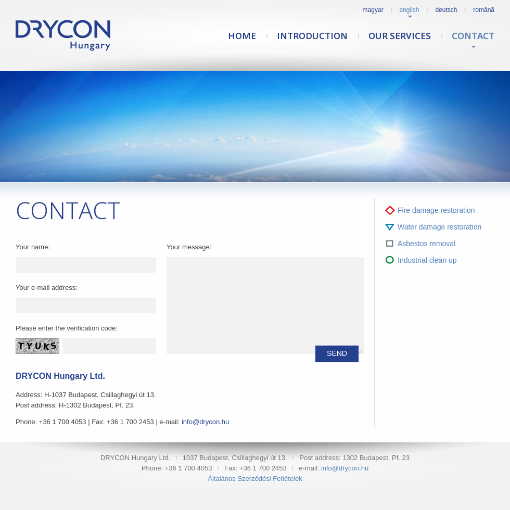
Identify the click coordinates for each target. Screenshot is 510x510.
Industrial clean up (427, 260)
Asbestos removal (426, 243)
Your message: (189, 247)
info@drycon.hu (205, 422)
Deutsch (446, 10)
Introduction (312, 36)
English (409, 10)
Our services (399, 36)
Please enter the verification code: (67, 328)
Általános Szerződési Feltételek (255, 478)
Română (483, 10)
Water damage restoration (439, 227)
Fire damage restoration (436, 210)
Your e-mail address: (47, 287)
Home (242, 36)
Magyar (373, 10)
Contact (473, 36)
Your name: (33, 247)
